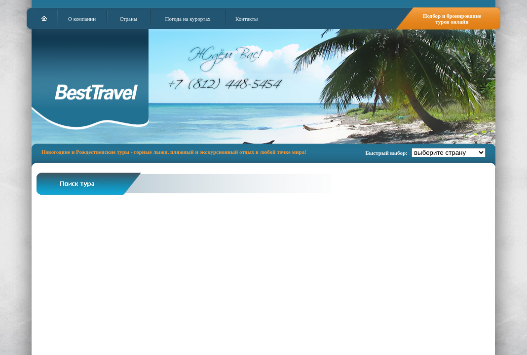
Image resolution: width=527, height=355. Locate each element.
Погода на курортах (188, 19)
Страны (128, 19)
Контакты (246, 19)
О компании (82, 19)
